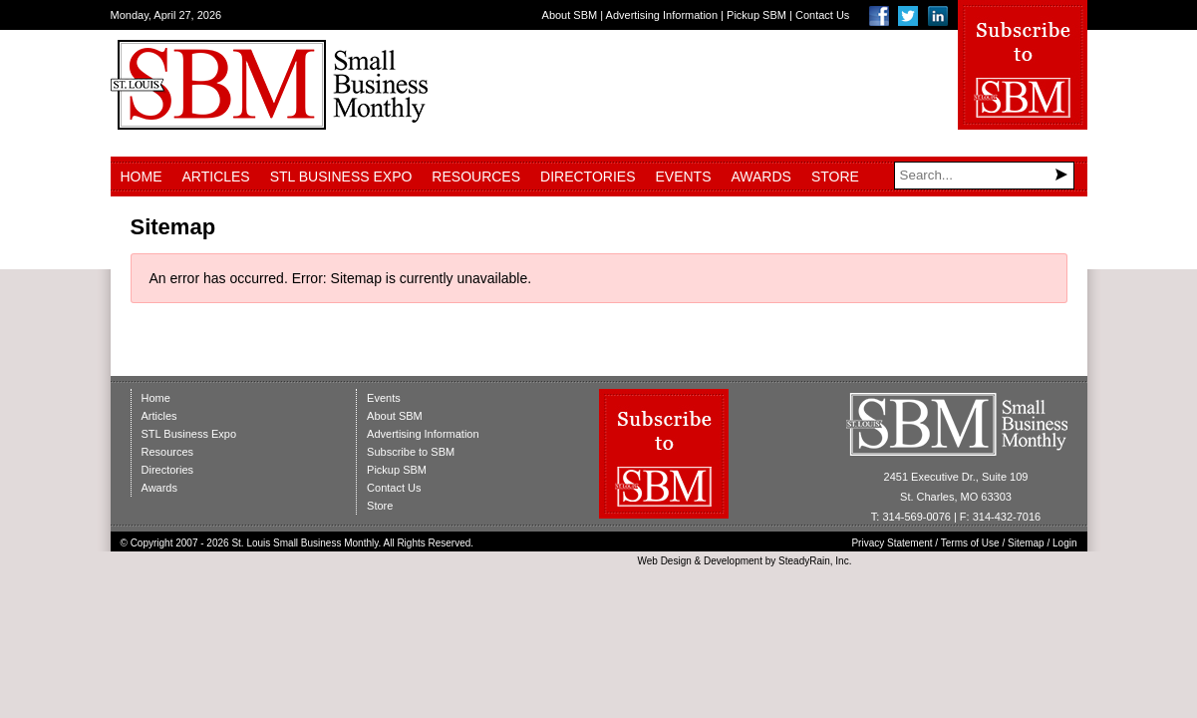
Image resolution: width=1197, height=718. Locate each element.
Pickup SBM (756, 15)
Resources (476, 176)
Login (1064, 543)
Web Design (664, 560)
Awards (761, 176)
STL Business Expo (341, 176)
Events (683, 176)
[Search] (984, 175)
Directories (587, 176)
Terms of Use (970, 543)
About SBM (570, 15)
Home (141, 176)
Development (733, 560)
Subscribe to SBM (410, 452)
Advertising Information (662, 15)
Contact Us (822, 15)
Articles (216, 176)
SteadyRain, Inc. (814, 560)
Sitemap (1026, 543)
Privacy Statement (891, 543)
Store (835, 176)
